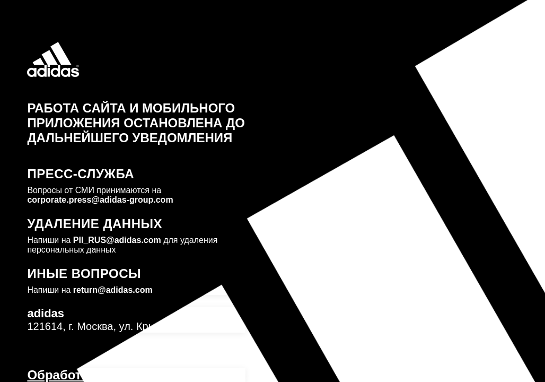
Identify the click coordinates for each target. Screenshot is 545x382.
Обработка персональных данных (135, 375)
